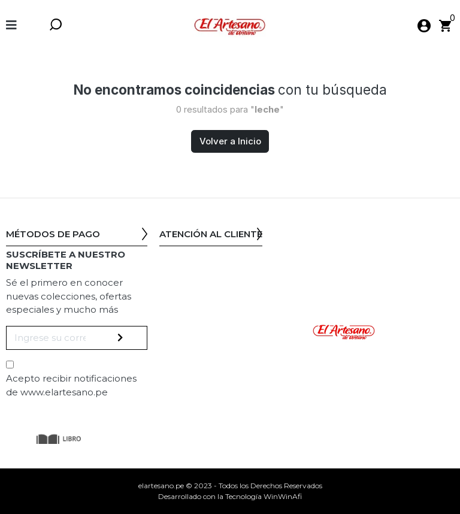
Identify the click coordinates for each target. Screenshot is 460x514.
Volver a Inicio (230, 141)
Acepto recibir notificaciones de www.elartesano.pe (71, 385)
